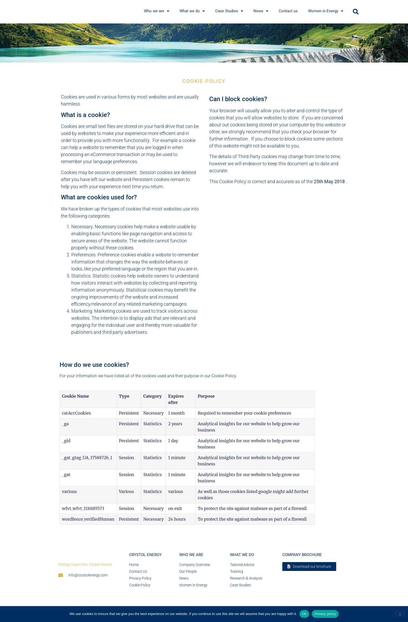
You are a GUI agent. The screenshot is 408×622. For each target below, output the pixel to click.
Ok (304, 614)
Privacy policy (325, 614)
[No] (399, 613)
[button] (355, 12)
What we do (242, 555)
